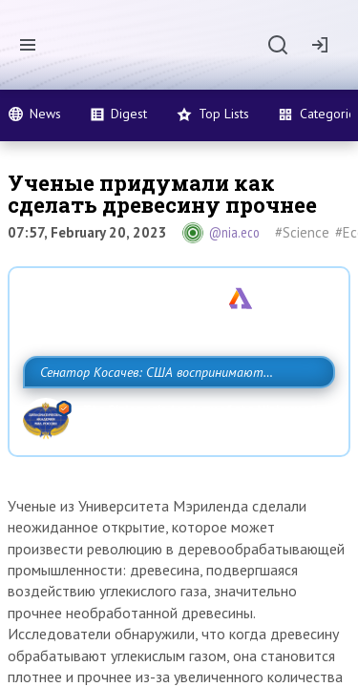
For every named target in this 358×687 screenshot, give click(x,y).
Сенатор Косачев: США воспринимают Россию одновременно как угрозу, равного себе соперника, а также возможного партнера (174, 414)
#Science (302, 232)
